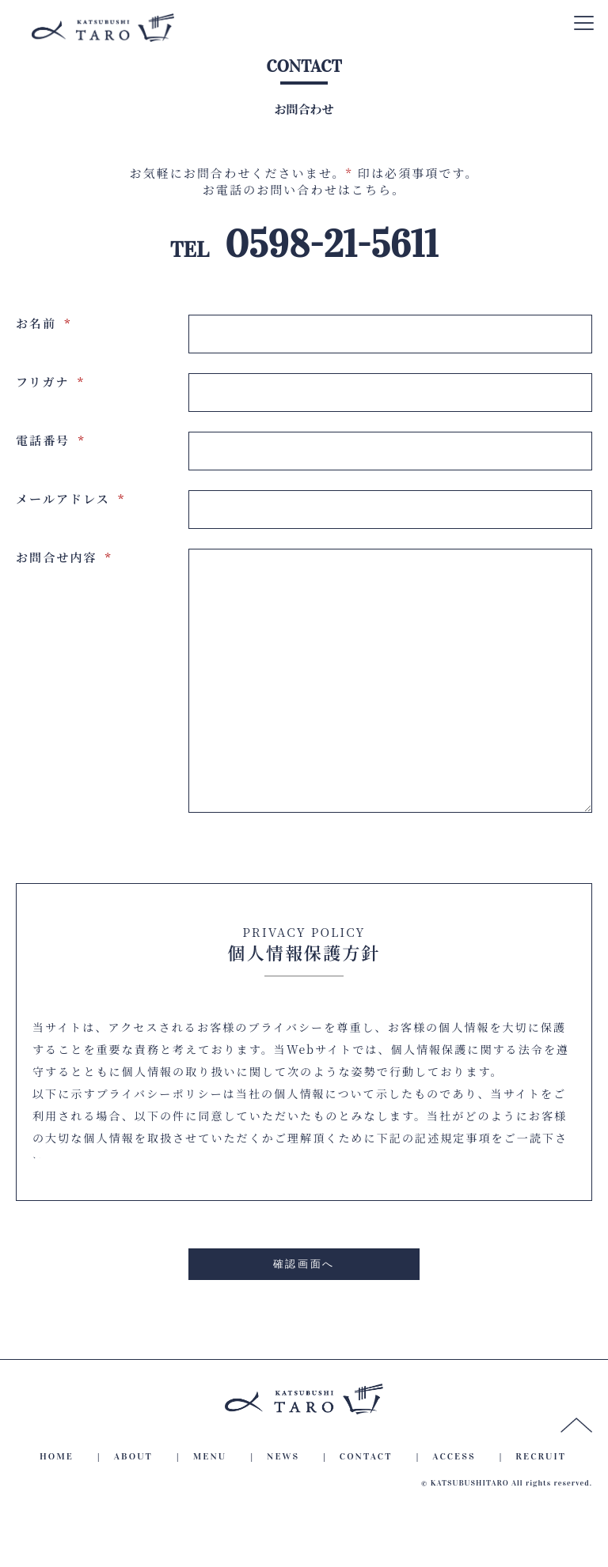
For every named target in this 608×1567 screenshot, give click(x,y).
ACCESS (453, 1503)
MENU (210, 1503)
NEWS (283, 1503)
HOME (57, 1503)
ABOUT (133, 1503)
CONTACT (366, 1503)
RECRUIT (540, 1503)
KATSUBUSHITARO (470, 1530)
